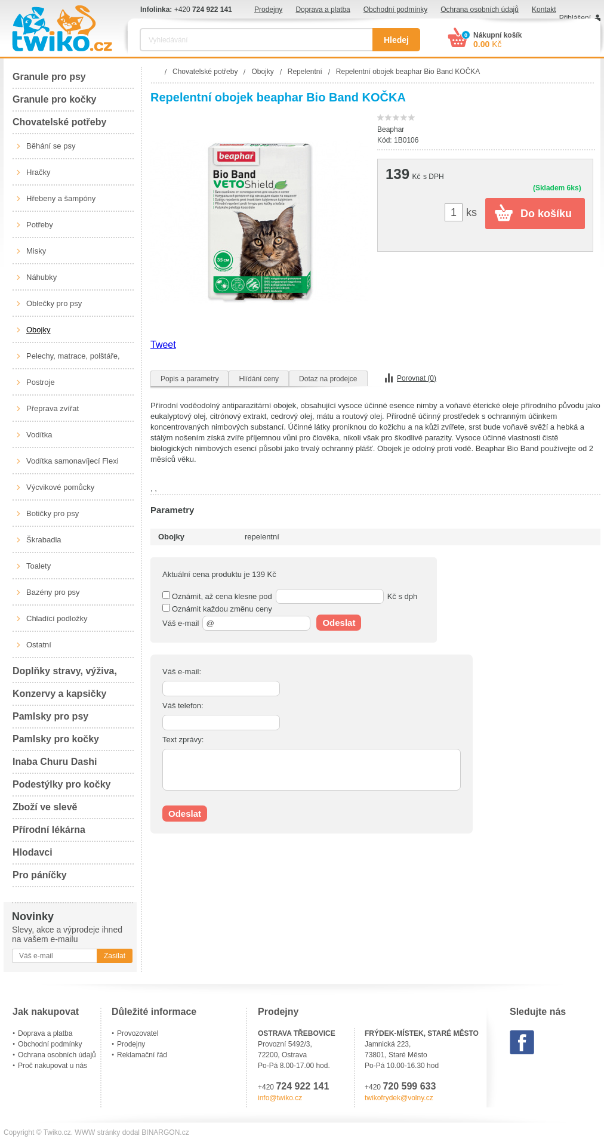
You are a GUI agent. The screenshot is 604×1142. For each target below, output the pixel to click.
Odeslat (338, 623)
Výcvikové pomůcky (60, 487)
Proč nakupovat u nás (52, 1065)
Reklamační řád (142, 1055)
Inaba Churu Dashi (55, 762)
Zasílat (114, 956)
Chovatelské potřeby (59, 122)
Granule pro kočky (55, 99)
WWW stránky (97, 1132)
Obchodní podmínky (395, 9)
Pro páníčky (40, 875)
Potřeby (39, 224)
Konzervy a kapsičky (59, 694)
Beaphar (390, 129)
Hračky (38, 172)
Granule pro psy (49, 77)
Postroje (40, 382)
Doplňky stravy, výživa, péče (65, 674)
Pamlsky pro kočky (56, 739)
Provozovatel (137, 1033)
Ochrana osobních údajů (479, 9)
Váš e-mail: (181, 671)
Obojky (38, 329)
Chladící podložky (57, 618)
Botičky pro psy (52, 513)
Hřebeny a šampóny (60, 198)
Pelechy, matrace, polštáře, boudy (73, 360)
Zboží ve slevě (45, 807)
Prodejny (268, 9)
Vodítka (39, 434)
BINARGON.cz (165, 1132)
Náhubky (41, 277)
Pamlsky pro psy (50, 716)
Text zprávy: (183, 739)
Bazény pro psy (53, 592)
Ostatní (38, 644)
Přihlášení (575, 18)
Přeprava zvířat (52, 408)
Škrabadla (43, 539)
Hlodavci (33, 852)
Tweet (163, 344)
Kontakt (544, 9)
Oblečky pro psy (54, 303)
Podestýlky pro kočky (62, 784)
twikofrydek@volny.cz (399, 1098)
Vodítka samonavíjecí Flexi (72, 460)
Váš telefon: (183, 705)
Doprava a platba (322, 9)
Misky (36, 250)
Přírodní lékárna (49, 830)
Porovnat (416, 378)
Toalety (38, 565)
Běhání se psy (50, 145)
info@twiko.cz (280, 1098)
